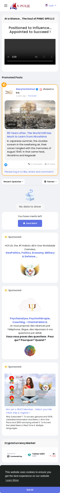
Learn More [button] (12, 480)
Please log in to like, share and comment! (29, 171)
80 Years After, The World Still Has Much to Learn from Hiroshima (29, 134)
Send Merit (30, 223)
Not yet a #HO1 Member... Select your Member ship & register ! (29, 411)
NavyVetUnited (25, 89)
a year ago (21, 96)
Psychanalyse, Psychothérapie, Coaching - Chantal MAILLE (30, 320)
